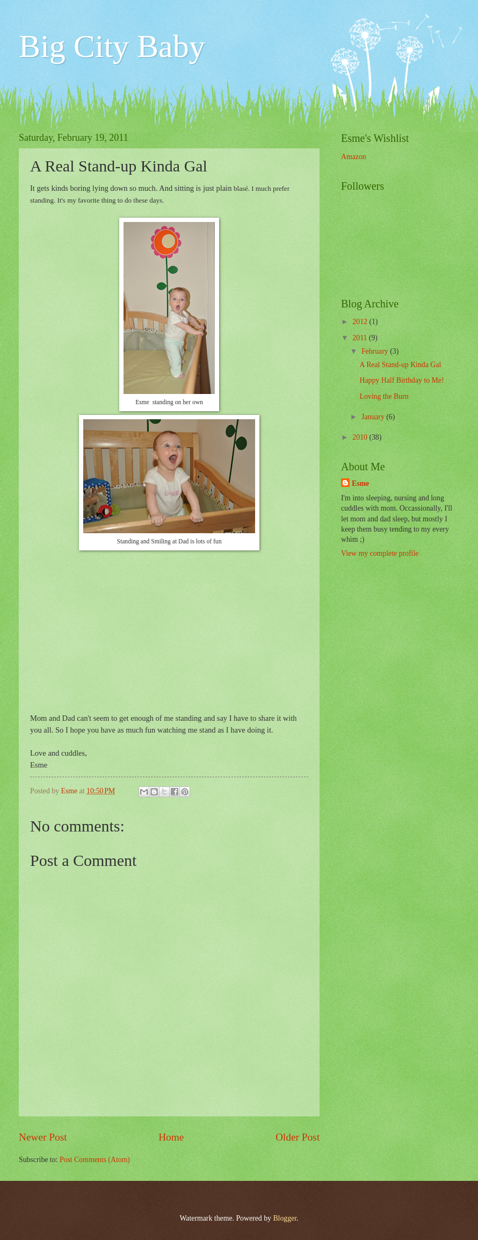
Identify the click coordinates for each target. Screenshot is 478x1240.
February (375, 351)
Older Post (298, 1137)
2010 (360, 437)
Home (171, 1137)
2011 (360, 338)
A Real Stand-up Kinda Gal (400, 365)
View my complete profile (379, 553)
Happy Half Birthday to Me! (401, 380)
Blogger (284, 1218)
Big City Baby (112, 46)
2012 (360, 322)
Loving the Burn (383, 396)
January (373, 417)
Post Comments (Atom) (95, 1160)
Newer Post (43, 1137)
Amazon (353, 157)
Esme (360, 483)
